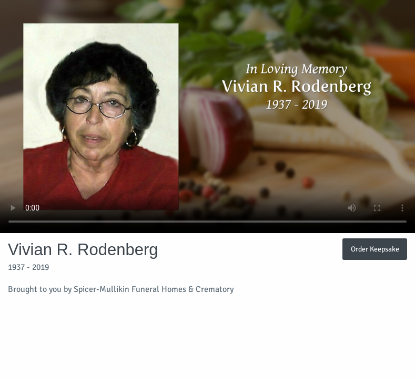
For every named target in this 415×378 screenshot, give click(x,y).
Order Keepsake (375, 249)
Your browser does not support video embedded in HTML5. (207, 116)
